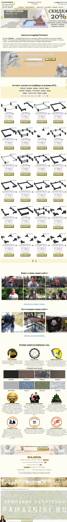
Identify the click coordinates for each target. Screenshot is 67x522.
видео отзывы (34, 304)
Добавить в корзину (9, 114)
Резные (47, 88)
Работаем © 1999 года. (9, 481)
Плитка (39, 93)
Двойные (35, 88)
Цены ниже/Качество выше (7, 4)
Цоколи (48, 90)
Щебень (45, 93)
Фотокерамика (36, 90)
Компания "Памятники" (9, 479)
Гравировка (28, 90)
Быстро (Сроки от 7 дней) (7, 5)
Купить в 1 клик (8, 121)
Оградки (25, 93)
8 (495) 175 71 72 (60, 480)
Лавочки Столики (32, 93)
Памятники (22, 88)
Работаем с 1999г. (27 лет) (7, 7)
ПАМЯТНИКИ (7, 2)
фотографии (34, 335)
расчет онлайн (17, 407)
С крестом (41, 88)
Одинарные (29, 88)
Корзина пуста (62, 4)
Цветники (43, 90)
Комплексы (21, 90)
